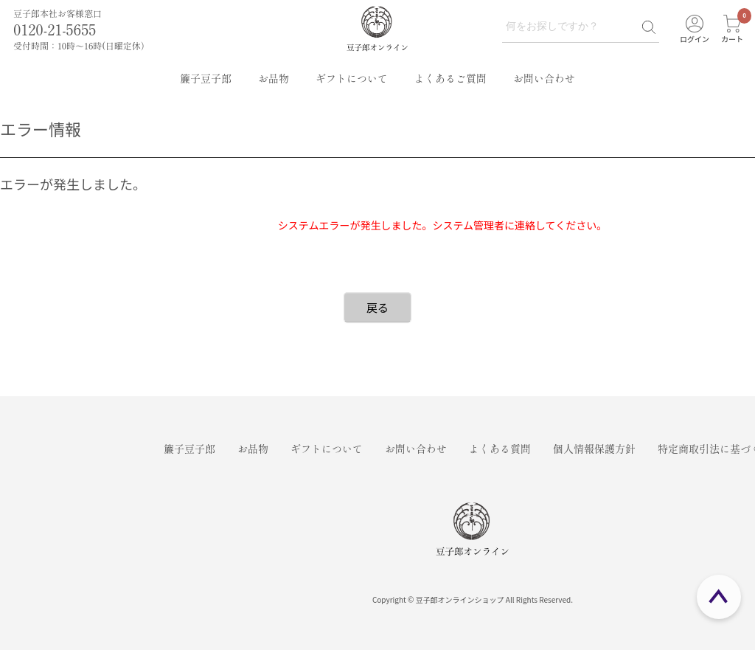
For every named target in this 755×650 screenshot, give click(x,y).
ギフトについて (352, 78)
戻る (377, 307)
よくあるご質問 (450, 78)
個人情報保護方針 (594, 448)
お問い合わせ (544, 78)
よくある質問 (500, 448)
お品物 (273, 78)
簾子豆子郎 (206, 78)
